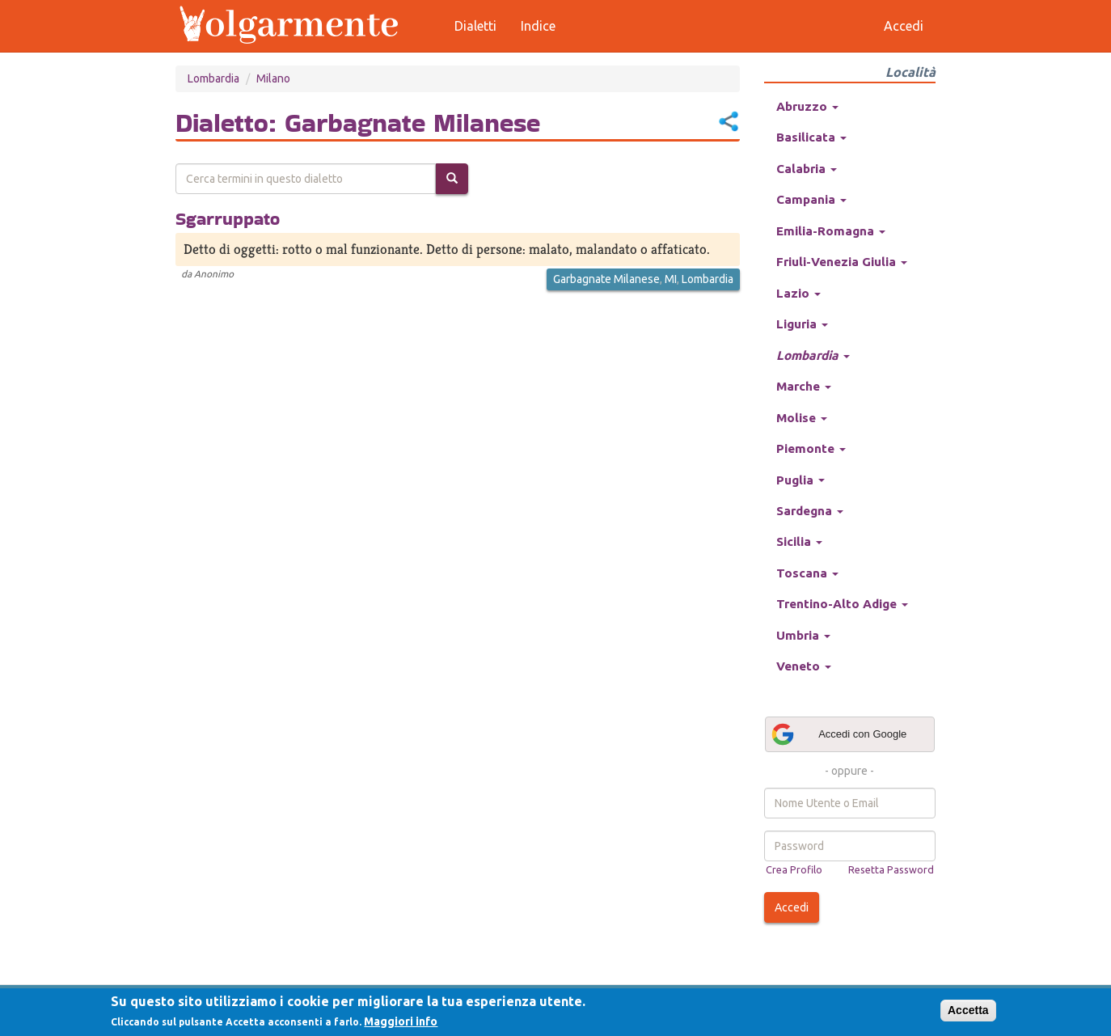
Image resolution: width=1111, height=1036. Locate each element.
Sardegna (809, 511)
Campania (811, 199)
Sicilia (799, 541)
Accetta (968, 1010)
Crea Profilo (794, 869)
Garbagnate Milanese (606, 279)
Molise (801, 418)
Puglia (800, 480)
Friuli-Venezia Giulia (841, 262)
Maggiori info (400, 1021)
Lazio (798, 293)
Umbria (803, 635)
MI (671, 279)
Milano (273, 78)
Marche (803, 386)
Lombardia (213, 78)
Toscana (807, 573)
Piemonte (811, 448)
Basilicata (811, 137)
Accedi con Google (838, 734)
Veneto (803, 666)
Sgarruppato (227, 218)
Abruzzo (807, 106)
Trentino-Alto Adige (842, 604)
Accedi (792, 907)
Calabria (806, 168)
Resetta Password (891, 869)
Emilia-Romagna (830, 231)
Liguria (802, 324)
